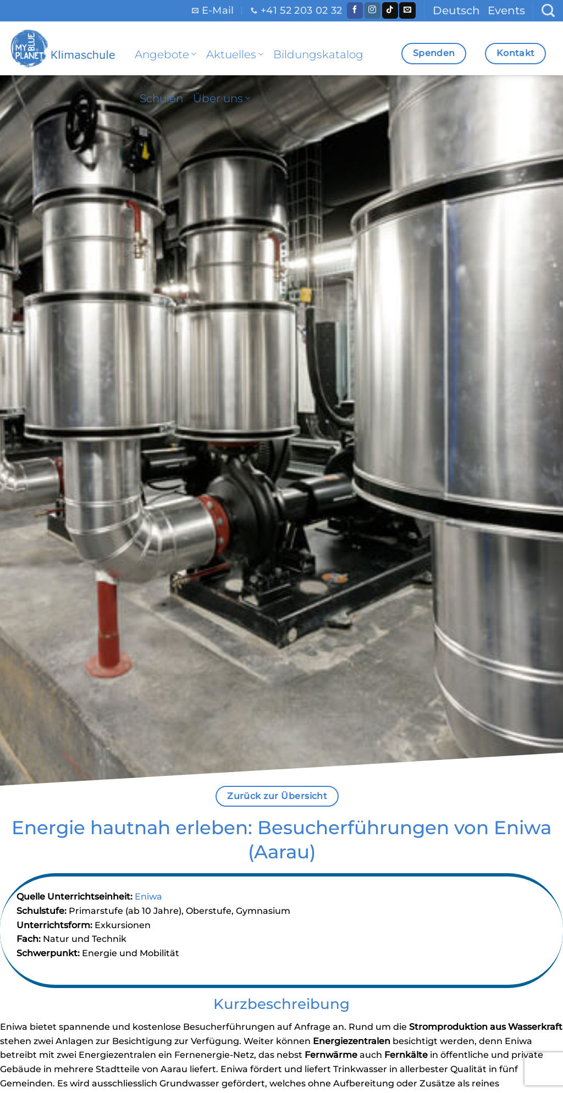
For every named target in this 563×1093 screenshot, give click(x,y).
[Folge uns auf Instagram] (372, 10)
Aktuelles (234, 54)
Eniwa (148, 896)
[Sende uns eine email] (407, 10)
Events (506, 10)
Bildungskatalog (318, 54)
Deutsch (456, 10)
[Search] (548, 10)
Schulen (161, 98)
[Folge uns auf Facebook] (355, 10)
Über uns (221, 98)
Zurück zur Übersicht (277, 796)
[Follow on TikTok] (390, 10)
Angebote (165, 54)
